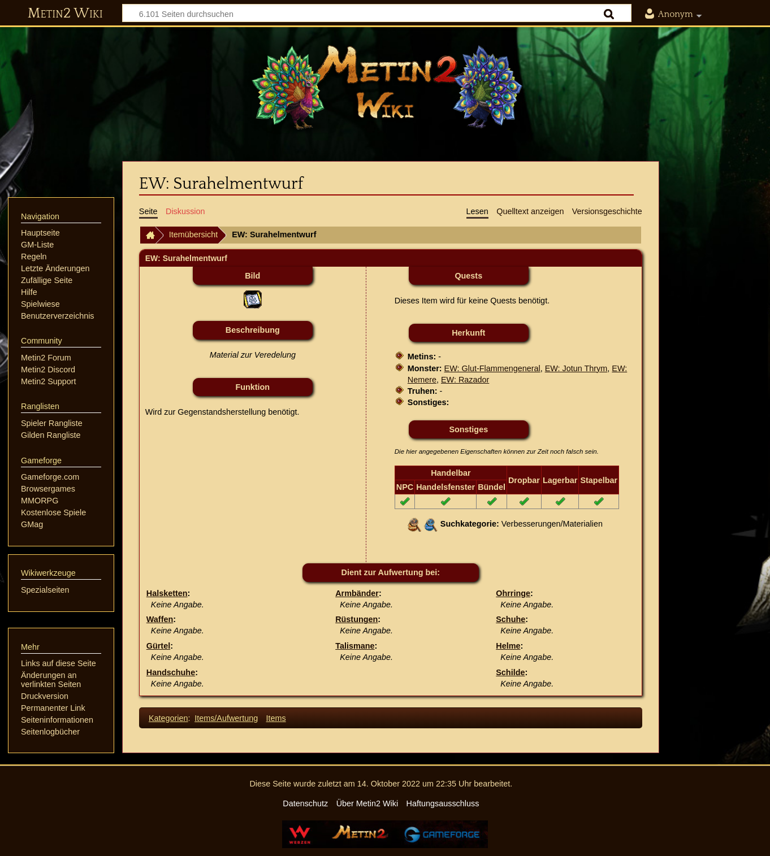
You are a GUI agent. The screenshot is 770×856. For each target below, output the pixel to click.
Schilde (510, 672)
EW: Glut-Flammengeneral (492, 368)
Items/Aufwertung (226, 718)
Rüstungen (356, 619)
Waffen (159, 619)
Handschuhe (170, 672)
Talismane (354, 645)
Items (276, 718)
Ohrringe (513, 593)
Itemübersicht (193, 234)
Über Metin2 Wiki (367, 803)
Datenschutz (305, 803)
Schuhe (510, 619)
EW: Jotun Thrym (576, 368)
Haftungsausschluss (442, 803)
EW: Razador (465, 379)
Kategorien (168, 718)
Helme (508, 645)
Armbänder (357, 593)
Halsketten (167, 593)
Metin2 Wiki (65, 13)
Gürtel (158, 645)
